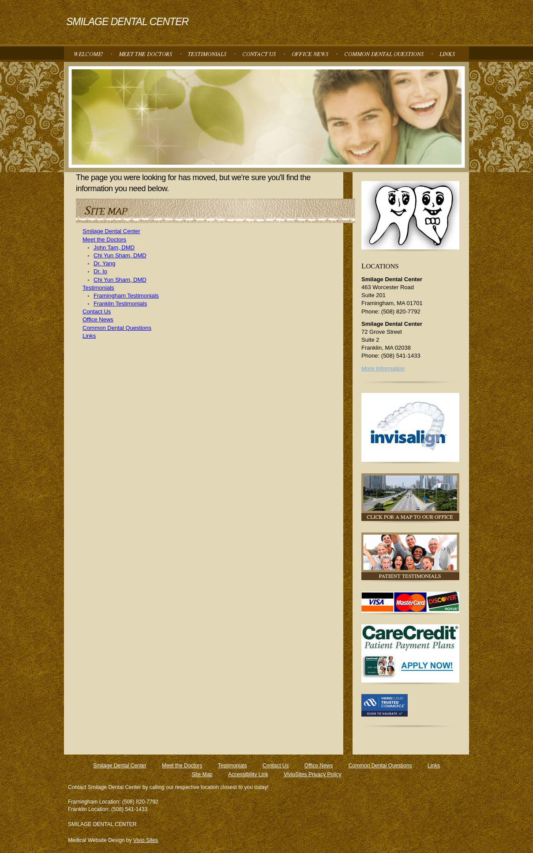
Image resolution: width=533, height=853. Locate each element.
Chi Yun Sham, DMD (120, 255)
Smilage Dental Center (111, 231)
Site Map (201, 774)
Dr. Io (100, 271)
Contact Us (97, 311)
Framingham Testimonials (126, 295)
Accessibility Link (248, 774)
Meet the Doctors (104, 239)
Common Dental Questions (117, 328)
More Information (383, 368)
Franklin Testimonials (120, 303)
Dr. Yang (104, 263)
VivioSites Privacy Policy (313, 774)
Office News (98, 319)
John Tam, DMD (114, 247)
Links (89, 335)
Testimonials (98, 287)
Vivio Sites (145, 840)
